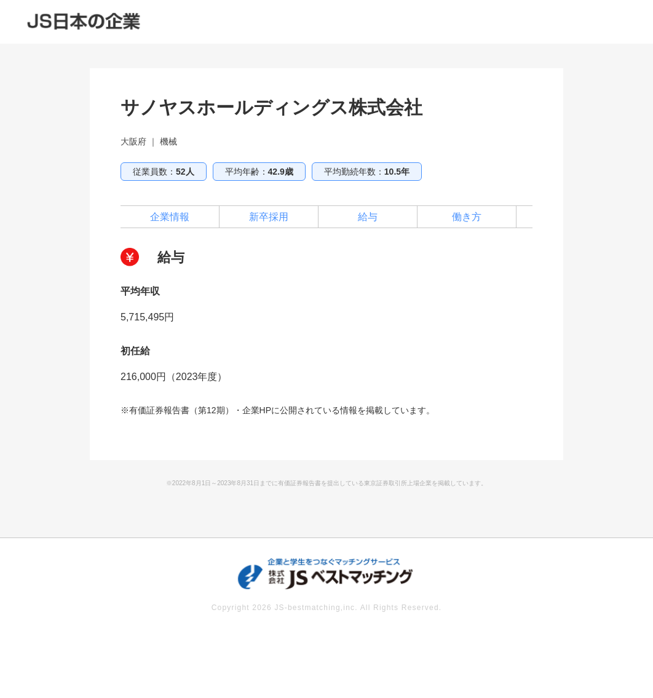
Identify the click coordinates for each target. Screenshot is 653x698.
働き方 (466, 217)
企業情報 (169, 217)
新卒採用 (268, 217)
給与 (368, 217)
